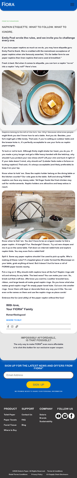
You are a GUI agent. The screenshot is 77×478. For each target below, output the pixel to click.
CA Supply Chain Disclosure (57, 474)
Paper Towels (10, 420)
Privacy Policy (36, 474)
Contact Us (27, 414)
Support (28, 408)
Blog (24, 425)
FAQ (24, 420)
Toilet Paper (9, 414)
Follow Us (65, 408)
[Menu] (72, 4)
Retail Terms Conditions (18, 474)
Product (10, 408)
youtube (58, 416)
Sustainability (46, 421)
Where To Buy (13, 320)
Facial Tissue (10, 425)
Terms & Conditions (55, 471)
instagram (65, 416)
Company (46, 408)
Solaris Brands (43, 416)
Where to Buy (10, 430)
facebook (71, 416)
